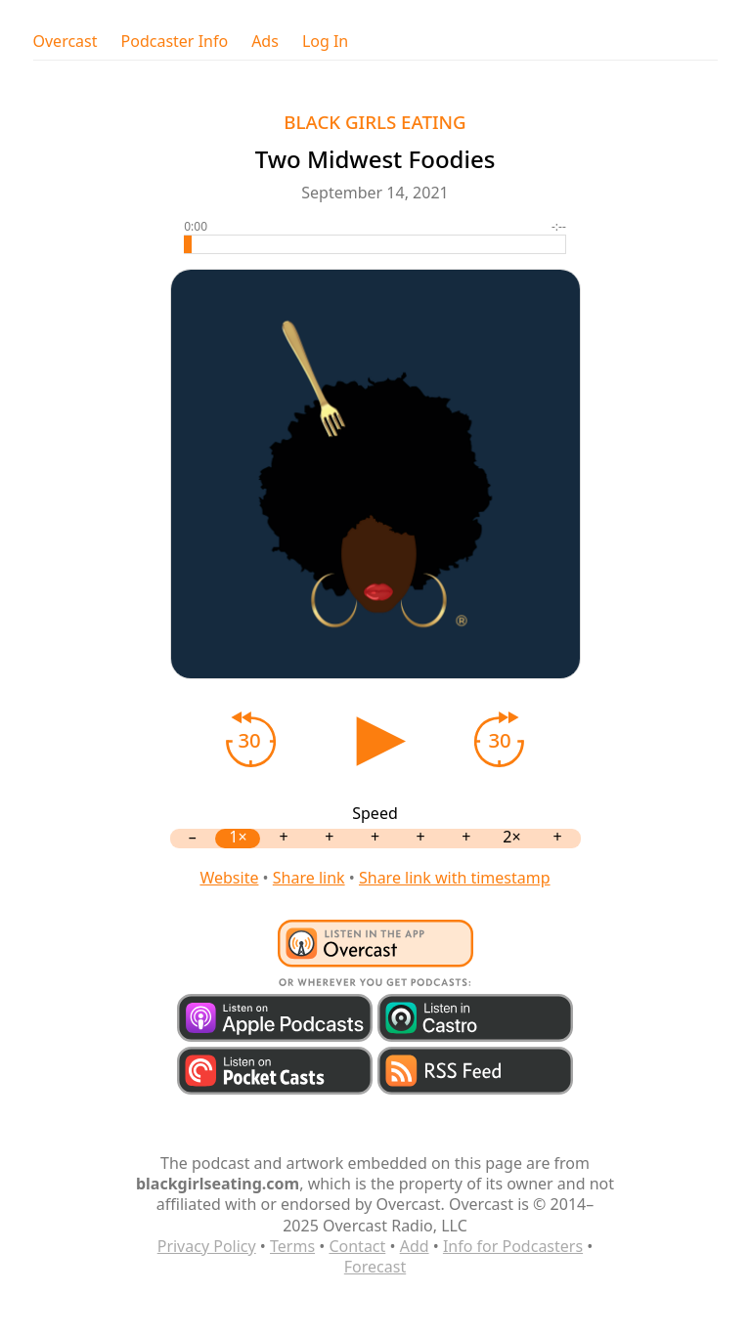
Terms (292, 1246)
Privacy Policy (206, 1246)
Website (228, 877)
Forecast (375, 1266)
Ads (265, 41)
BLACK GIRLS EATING (374, 121)
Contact (357, 1246)
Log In (325, 41)
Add (414, 1246)
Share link (309, 877)
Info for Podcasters (513, 1246)
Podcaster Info (175, 41)
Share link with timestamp (455, 877)
